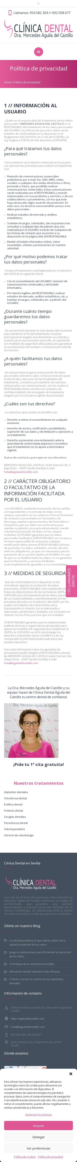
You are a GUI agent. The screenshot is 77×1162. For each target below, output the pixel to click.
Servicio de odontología (18, 835)
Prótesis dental (13, 810)
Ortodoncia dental (15, 798)
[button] (71, 1074)
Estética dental (13, 804)
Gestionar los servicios (38, 1114)
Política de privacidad (50, 1157)
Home (7, 82)
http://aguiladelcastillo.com (27, 1018)
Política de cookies (25, 1157)
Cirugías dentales (15, 817)
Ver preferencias (38, 1148)
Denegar (38, 1137)
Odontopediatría (14, 829)
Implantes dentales (16, 792)
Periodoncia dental (16, 823)
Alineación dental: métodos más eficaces (34, 971)
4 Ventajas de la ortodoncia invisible (31, 964)
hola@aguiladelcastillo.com (21, 472)
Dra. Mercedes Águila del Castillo (37, 688)
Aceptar (38, 1126)
